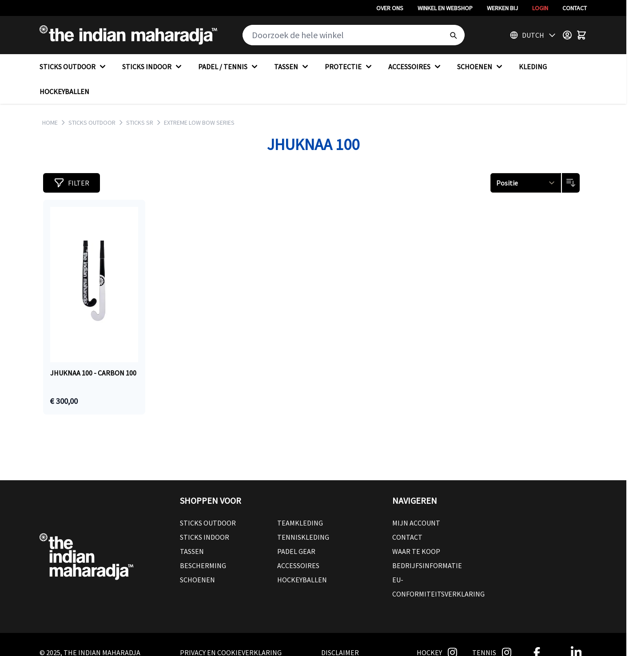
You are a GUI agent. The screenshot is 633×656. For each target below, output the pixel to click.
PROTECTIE (349, 66)
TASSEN (292, 66)
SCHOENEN (481, 66)
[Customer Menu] (567, 35)
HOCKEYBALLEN (64, 91)
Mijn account (416, 522)
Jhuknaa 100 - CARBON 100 (93, 372)
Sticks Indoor (204, 537)
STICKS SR (139, 122)
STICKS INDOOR (153, 66)
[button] (71, 183)
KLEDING (533, 66)
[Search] (453, 35)
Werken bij (502, 8)
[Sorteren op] (525, 183)
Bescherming (203, 565)
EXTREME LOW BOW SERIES (199, 122)
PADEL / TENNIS (229, 66)
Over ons (389, 8)
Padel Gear (296, 551)
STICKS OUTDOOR (74, 66)
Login (540, 8)
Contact (574, 8)
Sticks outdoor (208, 522)
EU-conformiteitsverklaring (438, 586)
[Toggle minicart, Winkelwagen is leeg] (581, 35)
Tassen (192, 551)
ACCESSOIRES (415, 66)
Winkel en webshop (445, 8)
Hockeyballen (302, 579)
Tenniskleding (303, 537)
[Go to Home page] (128, 35)
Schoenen (197, 579)
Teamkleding (300, 522)
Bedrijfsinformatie (427, 565)
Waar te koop (416, 551)
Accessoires (298, 565)
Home (50, 122)
